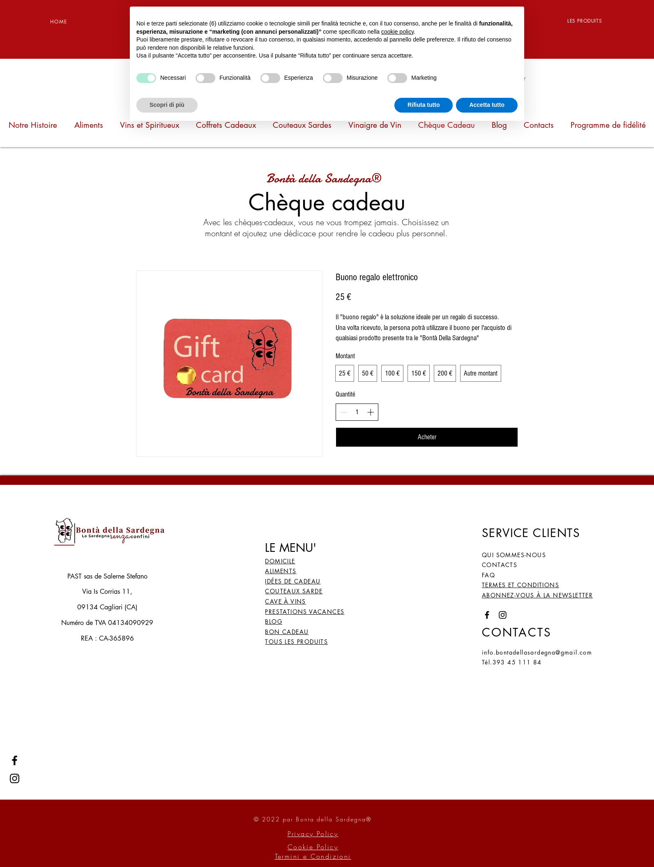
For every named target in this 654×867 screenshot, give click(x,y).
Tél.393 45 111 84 (512, 662)
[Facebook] (14, 760)
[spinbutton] (357, 412)
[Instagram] (14, 778)
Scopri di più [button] (167, 104)
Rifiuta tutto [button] (424, 104)
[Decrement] (344, 412)
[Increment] (370, 412)
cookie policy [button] (397, 31)
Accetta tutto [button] (486, 104)
